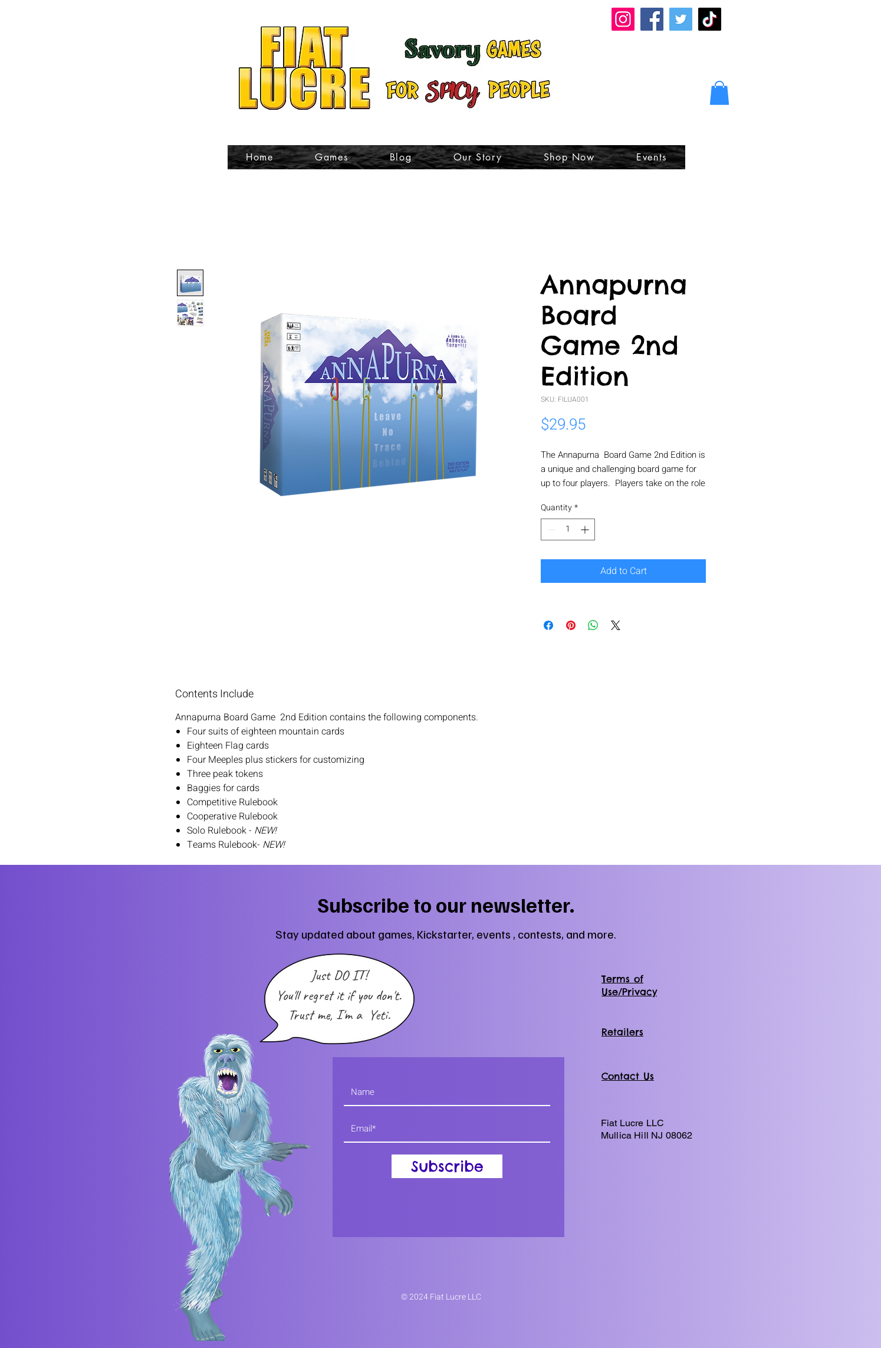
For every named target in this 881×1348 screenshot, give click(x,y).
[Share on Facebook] (548, 625)
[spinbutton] (567, 529)
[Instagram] (623, 19)
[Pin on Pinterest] (571, 625)
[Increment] (585, 529)
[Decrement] (550, 529)
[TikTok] (709, 19)
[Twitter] (680, 19)
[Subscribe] (447, 1166)
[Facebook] (651, 19)
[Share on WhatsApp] (593, 625)
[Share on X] (616, 625)
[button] (719, 93)
